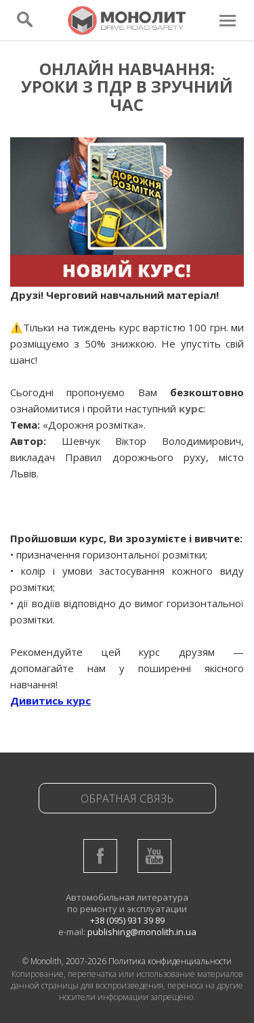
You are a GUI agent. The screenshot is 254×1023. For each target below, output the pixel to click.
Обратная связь (127, 798)
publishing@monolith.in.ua (141, 932)
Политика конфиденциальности (170, 961)
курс (191, 408)
